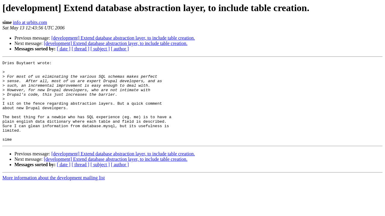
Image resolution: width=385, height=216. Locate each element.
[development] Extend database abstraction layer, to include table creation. (123, 37)
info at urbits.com (30, 22)
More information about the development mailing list (53, 193)
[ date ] (63, 48)
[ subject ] (100, 48)
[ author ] (120, 48)
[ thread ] (80, 48)
